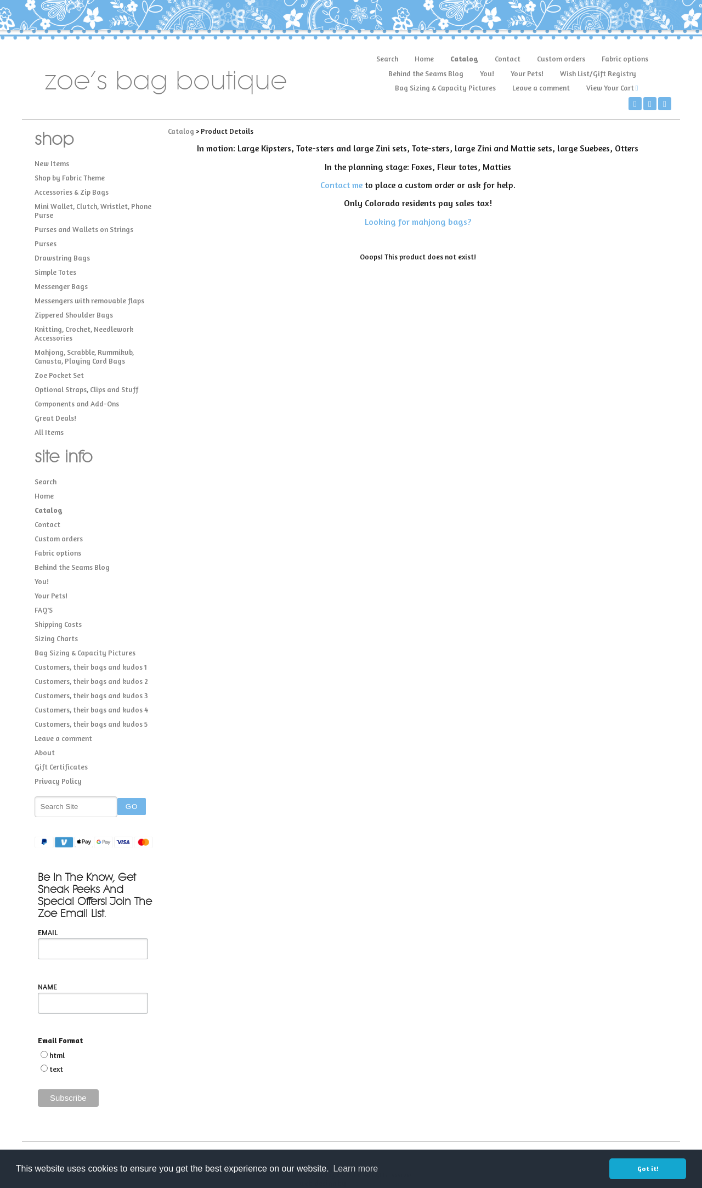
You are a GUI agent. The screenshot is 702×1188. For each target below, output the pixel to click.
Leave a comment (541, 87)
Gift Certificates (61, 766)
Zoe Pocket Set (59, 375)
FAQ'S (44, 610)
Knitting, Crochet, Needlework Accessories (84, 333)
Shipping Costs (58, 624)
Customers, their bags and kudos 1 (91, 667)
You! (487, 73)
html (57, 1055)
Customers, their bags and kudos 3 (91, 695)
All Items (49, 432)
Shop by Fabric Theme (70, 177)
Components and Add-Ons (77, 403)
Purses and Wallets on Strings (84, 229)
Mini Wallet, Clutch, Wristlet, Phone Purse (93, 210)
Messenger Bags (61, 286)
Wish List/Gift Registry (598, 73)
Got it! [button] (648, 1168)
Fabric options (625, 58)
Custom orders (561, 58)
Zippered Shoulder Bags (74, 314)
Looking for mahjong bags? (418, 221)
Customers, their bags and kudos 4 (91, 709)
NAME (47, 986)
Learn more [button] (355, 1168)
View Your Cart (610, 87)
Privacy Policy (58, 781)
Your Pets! (527, 73)
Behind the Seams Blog (425, 73)
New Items (52, 163)
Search (387, 58)
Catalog (464, 58)
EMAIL (48, 932)
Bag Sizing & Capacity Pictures (445, 87)
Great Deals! (55, 418)
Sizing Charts (56, 638)
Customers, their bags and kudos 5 (91, 724)
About (45, 752)
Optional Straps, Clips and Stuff (86, 389)
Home (424, 58)
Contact (507, 58)
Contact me (341, 184)
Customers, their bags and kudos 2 (91, 681)
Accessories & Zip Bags (72, 192)
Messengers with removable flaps (89, 300)
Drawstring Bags (62, 257)
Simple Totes (55, 272)
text (56, 1069)
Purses (45, 243)
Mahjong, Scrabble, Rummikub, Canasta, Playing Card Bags (84, 356)
